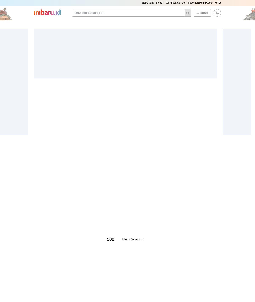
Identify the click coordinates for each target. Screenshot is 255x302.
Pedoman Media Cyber (200, 2)
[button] (217, 13)
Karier (218, 2)
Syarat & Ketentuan (176, 2)
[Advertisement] (125, 53)
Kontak (159, 2)
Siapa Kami (148, 2)
